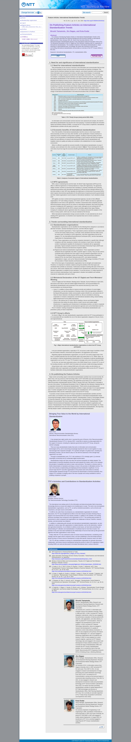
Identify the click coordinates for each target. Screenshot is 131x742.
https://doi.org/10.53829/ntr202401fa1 (94, 20)
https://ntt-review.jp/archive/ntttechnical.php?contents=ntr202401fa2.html (71, 571)
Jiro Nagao (70, 31)
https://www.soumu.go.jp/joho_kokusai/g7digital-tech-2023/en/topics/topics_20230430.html (76, 564)
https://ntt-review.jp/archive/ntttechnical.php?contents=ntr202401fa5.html (71, 592)
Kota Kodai (84, 31)
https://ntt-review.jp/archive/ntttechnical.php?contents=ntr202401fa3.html (71, 578)
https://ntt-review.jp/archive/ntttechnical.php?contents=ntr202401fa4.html (71, 585)
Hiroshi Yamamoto (57, 31)
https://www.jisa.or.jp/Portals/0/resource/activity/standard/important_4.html (72, 559)
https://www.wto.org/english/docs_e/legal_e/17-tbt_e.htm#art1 (68, 553)
